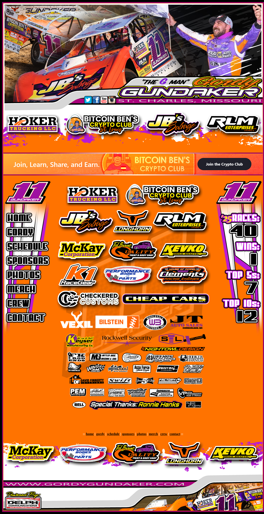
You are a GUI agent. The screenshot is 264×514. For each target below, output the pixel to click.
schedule (113, 434)
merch (153, 434)
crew (163, 434)
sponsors (128, 434)
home (90, 434)
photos (142, 434)
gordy (100, 434)
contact (175, 434)
